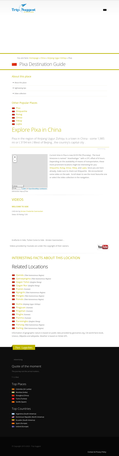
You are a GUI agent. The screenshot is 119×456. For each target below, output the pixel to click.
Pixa (18, 107)
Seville (19, 402)
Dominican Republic (28, 417)
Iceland (20, 426)
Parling (30, 328)
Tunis (19, 399)
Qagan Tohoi (28, 281)
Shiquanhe (21, 111)
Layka (19, 123)
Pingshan (24, 310)
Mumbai (19, 392)
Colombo (21, 389)
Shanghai (20, 395)
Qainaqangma (33, 278)
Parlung (30, 324)
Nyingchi (30, 292)
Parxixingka (28, 321)
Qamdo (30, 275)
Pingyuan (24, 307)
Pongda (30, 295)
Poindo (30, 299)
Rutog (19, 114)
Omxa (19, 117)
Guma (28, 303)
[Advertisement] (59, 34)
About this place (20, 82)
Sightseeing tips (20, 88)
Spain (19, 423)
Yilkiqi (19, 120)
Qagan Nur (27, 285)
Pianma (23, 317)
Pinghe (23, 314)
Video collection (20, 93)
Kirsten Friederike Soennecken (32, 211)
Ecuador (23, 420)
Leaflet (24, 189)
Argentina (24, 414)
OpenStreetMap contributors (38, 189)
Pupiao (23, 288)
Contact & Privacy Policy (97, 452)
